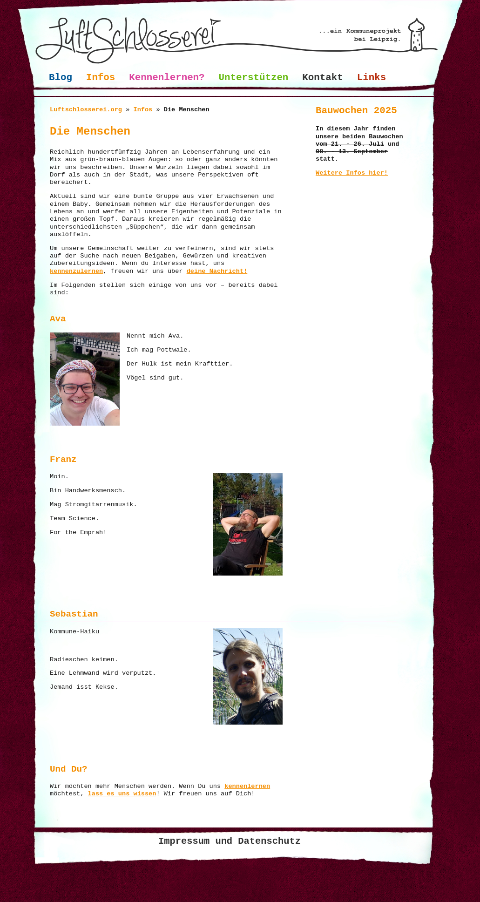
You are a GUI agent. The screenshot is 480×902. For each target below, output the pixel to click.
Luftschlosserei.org (86, 109)
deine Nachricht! (217, 271)
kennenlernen (247, 786)
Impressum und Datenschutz (229, 841)
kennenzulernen (76, 271)
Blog (60, 77)
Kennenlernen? (166, 77)
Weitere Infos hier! (352, 173)
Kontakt (322, 77)
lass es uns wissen (122, 793)
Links (371, 77)
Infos (100, 77)
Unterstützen (254, 77)
